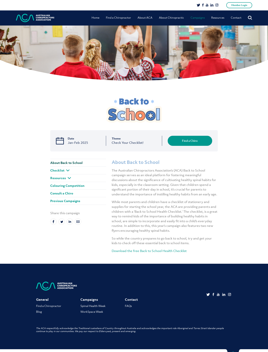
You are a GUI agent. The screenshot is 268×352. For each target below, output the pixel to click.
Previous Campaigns (65, 201)
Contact (236, 17)
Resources (217, 17)
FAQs (128, 306)
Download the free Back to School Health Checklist (149, 251)
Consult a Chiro (61, 193)
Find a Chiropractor (118, 17)
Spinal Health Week (93, 306)
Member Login (239, 5)
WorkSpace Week (91, 311)
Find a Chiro (190, 140)
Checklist (60, 170)
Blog (39, 311)
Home (95, 17)
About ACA (145, 17)
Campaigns (198, 17)
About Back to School (66, 163)
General (42, 299)
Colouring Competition (67, 186)
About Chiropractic (171, 17)
